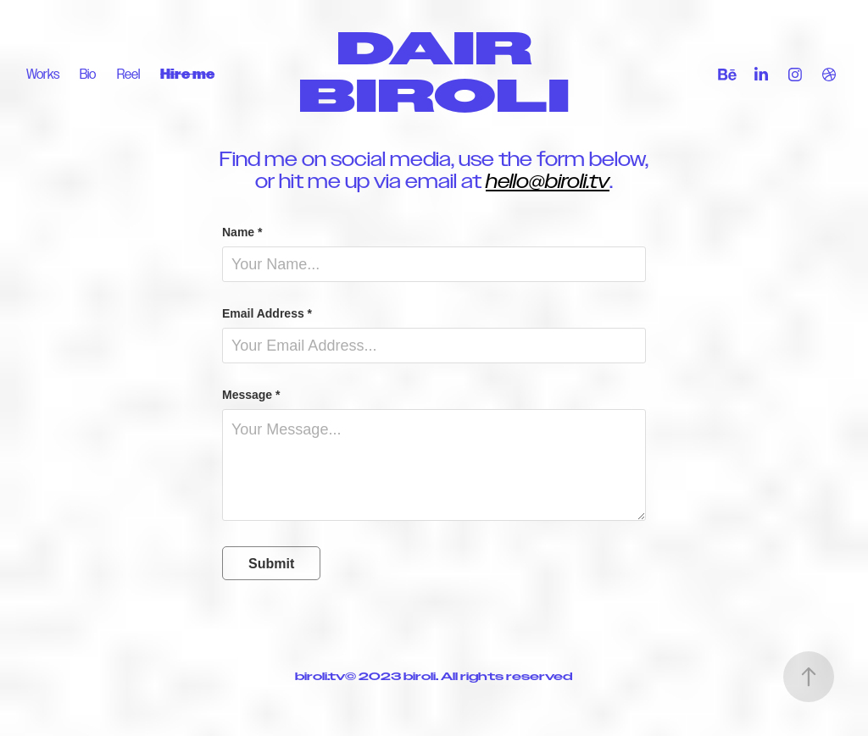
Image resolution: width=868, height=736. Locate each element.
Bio (88, 74)
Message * (251, 395)
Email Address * (267, 313)
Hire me (187, 74)
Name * (242, 232)
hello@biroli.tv (547, 181)
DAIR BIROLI (434, 74)
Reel (128, 74)
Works (42, 74)
